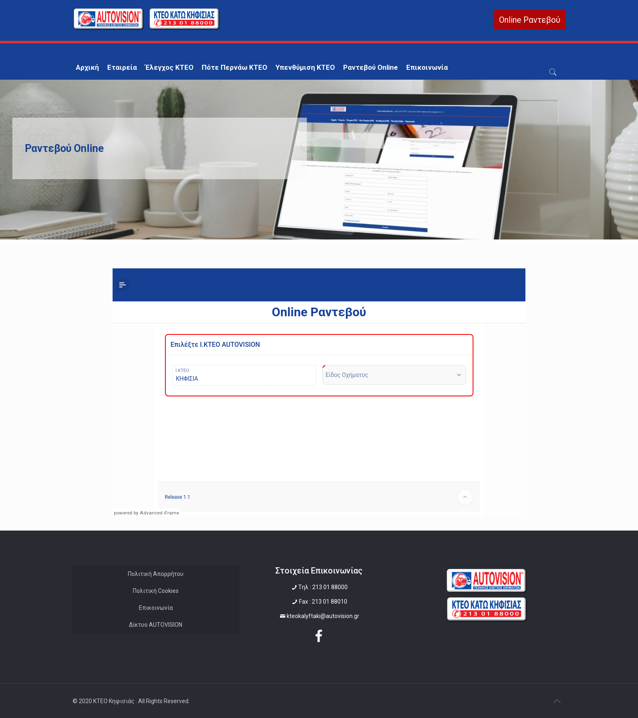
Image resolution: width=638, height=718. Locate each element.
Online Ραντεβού (529, 20)
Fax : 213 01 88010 (323, 601)
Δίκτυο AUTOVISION (155, 624)
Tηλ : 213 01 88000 (323, 587)
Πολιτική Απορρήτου (156, 574)
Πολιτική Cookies (156, 591)
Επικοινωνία (156, 607)
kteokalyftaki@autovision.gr (323, 616)
